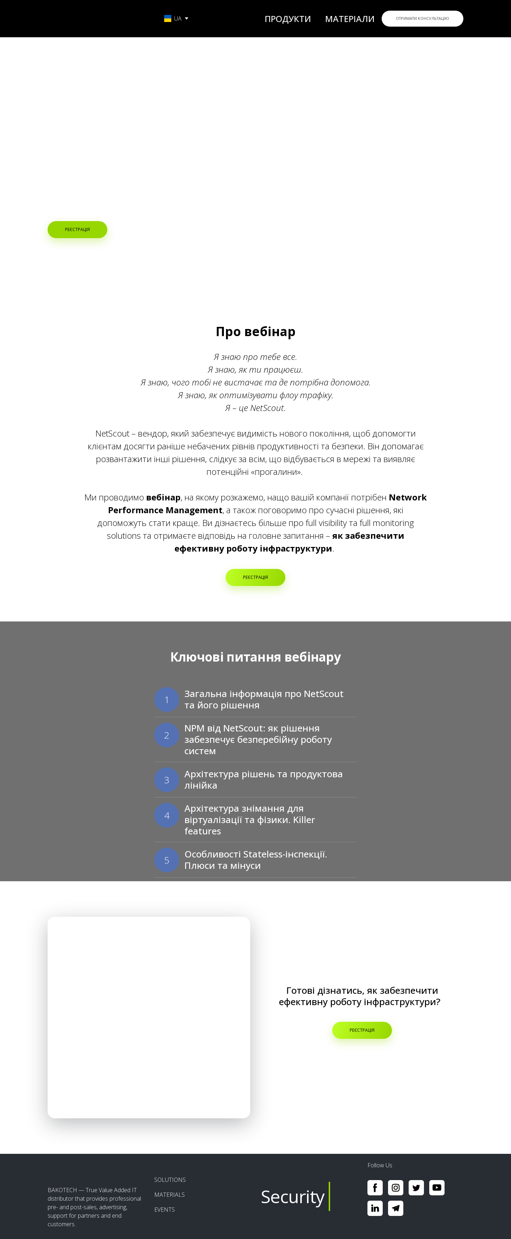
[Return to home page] (96, 1168)
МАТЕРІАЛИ (350, 18)
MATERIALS (169, 1195)
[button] (422, 19)
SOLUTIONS (170, 1180)
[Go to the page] (98, 18)
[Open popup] (149, 1017)
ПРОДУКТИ (288, 18)
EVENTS (164, 1209)
